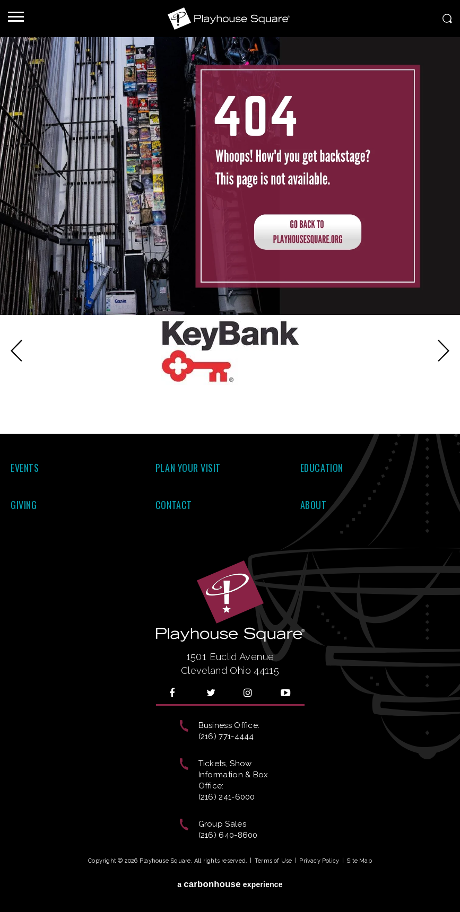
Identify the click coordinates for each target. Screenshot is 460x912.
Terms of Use (273, 860)
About (313, 505)
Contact (173, 505)
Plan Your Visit (188, 468)
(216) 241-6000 (226, 797)
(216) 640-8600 (228, 835)
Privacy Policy (319, 860)
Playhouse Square (230, 18)
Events (25, 468)
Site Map (359, 860)
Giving (24, 505)
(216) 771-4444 (226, 736)
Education (321, 468)
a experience (230, 884)
